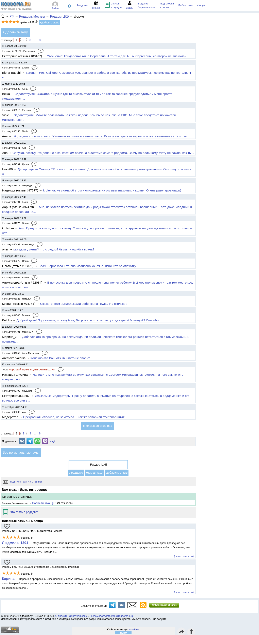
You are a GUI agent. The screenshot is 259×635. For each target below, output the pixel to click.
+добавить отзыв (49, 22)
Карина (8, 579)
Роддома (82, 5)
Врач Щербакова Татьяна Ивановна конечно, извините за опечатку (87, 266)
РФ (12, 16)
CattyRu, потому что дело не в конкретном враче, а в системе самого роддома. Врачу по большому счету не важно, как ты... (103, 153)
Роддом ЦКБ (59, 16)
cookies (134, 629)
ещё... (53, 441)
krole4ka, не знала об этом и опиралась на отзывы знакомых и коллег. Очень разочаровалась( (112, 190)
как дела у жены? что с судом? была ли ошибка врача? (53, 249)
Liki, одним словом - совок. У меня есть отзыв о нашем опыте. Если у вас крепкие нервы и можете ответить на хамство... (101, 136)
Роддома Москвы (32, 16)
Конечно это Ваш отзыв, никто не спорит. (60, 358)
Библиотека (185, 5)
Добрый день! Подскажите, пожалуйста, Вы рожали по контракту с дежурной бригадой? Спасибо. (88, 320)
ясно (123, 632)
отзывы (94, 472)
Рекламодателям (99, 615)
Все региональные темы (21, 452)
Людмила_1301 (15, 543)
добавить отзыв (116, 472)
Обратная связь (78, 615)
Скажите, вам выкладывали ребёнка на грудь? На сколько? (83, 303)
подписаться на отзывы (22, 481)
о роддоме (76, 472)
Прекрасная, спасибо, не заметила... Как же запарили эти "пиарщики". (74, 417)
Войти (55, 8)
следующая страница (97, 425)
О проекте (61, 615)
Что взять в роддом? (20, 512)
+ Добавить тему (15, 32)
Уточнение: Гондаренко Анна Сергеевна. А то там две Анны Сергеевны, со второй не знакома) (116, 56)
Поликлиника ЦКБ (44, 503)
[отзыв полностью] (184, 556)
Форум (201, 5)
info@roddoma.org (122, 615)
